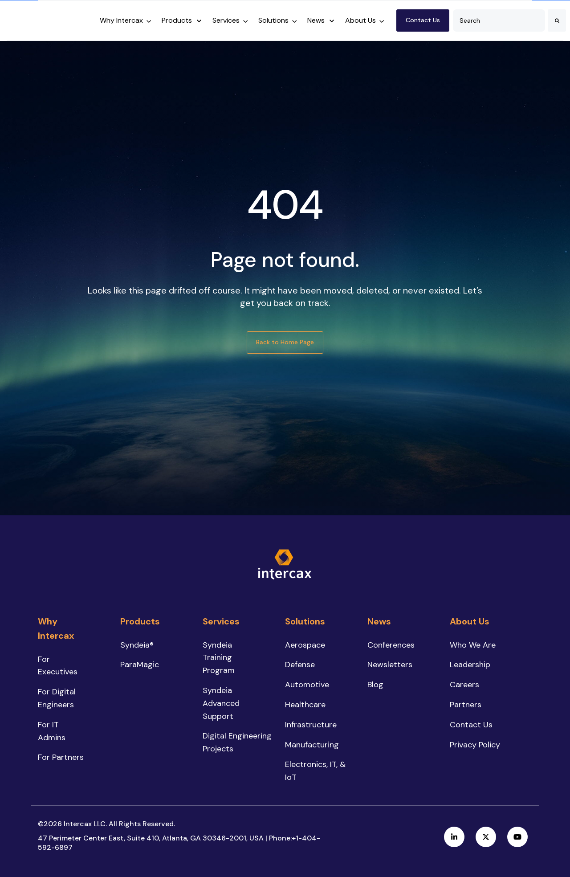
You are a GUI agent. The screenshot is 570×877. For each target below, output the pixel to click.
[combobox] (499, 20)
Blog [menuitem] (375, 684)
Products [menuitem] (140, 621)
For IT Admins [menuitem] (51, 731)
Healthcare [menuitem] (305, 704)
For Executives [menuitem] (57, 665)
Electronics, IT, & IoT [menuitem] (315, 771)
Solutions (273, 20)
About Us (360, 20)
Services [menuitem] (221, 621)
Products (177, 20)
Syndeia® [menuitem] (137, 645)
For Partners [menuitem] (61, 757)
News (316, 20)
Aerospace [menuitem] (305, 645)
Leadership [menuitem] (470, 664)
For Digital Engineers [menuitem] (57, 698)
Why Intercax (121, 20)
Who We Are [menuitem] (473, 645)
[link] (47, 19)
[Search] (557, 20)
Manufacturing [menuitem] (312, 744)
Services (226, 20)
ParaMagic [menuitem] (139, 664)
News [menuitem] (379, 621)
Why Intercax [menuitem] (56, 628)
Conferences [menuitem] (391, 645)
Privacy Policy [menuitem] (475, 744)
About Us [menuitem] (469, 621)
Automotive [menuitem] (307, 684)
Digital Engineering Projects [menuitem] (237, 742)
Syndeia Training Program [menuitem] (219, 658)
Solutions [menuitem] (305, 621)
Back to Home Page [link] (285, 342)
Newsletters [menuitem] (389, 664)
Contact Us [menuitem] (471, 724)
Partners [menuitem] (465, 704)
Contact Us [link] (423, 20)
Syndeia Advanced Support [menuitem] (221, 703)
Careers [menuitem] (464, 684)
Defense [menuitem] (300, 664)
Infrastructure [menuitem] (311, 724)
